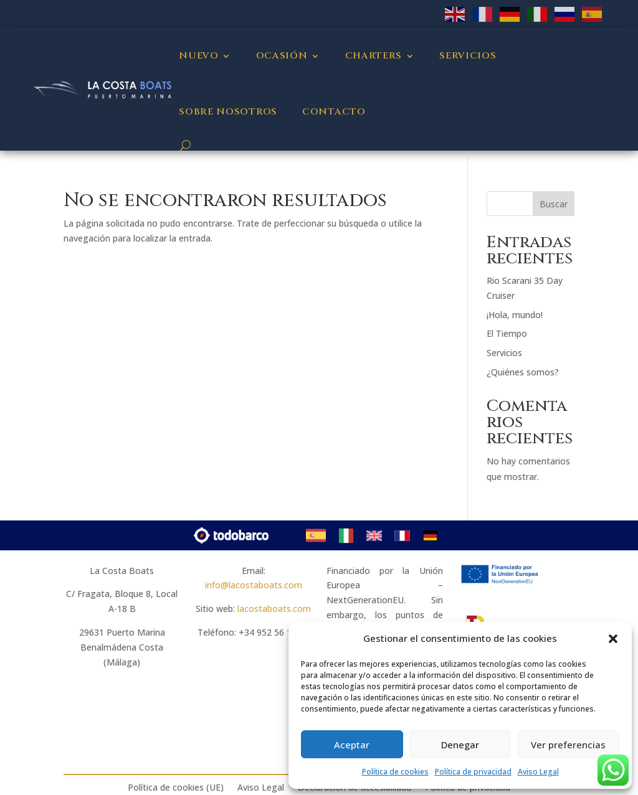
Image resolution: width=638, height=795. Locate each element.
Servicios (467, 56)
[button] (613, 639)
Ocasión (282, 56)
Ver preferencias (568, 744)
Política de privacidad (473, 771)
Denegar (460, 744)
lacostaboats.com (274, 608)
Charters (373, 56)
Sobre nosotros (228, 112)
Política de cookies (395, 771)
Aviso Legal (538, 771)
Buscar (554, 204)
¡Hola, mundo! (515, 315)
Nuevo (199, 56)
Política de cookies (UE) (176, 787)
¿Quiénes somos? (523, 372)
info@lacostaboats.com (253, 585)
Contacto (334, 112)
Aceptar (351, 744)
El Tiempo (507, 333)
